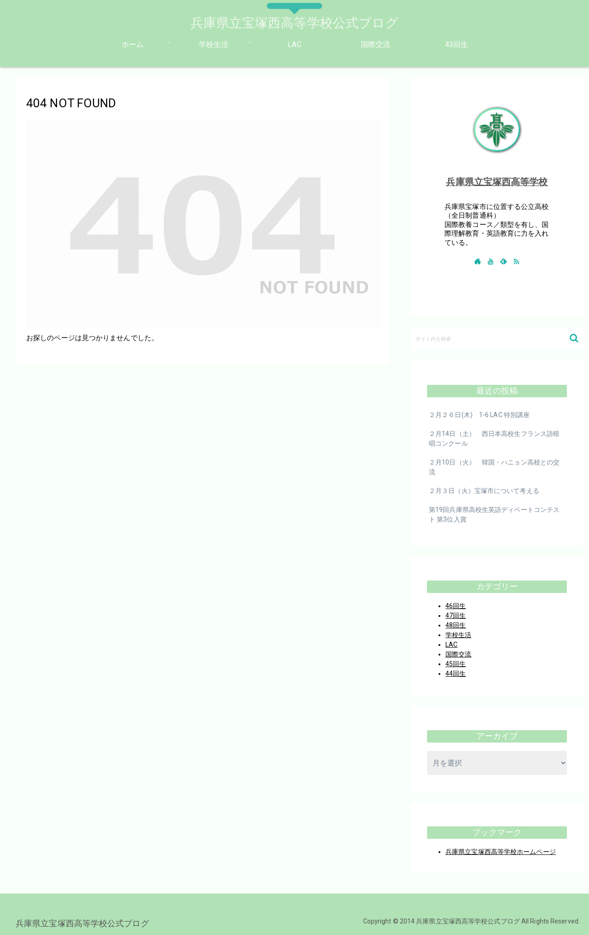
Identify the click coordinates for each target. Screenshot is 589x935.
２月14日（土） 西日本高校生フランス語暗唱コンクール (494, 438)
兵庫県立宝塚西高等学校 (497, 182)
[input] (496, 338)
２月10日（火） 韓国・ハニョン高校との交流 (494, 467)
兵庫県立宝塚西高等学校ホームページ (500, 851)
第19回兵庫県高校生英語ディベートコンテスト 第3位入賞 (494, 514)
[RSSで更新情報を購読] (516, 261)
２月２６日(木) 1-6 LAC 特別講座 (479, 414)
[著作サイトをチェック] (478, 261)
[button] (574, 338)
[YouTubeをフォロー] (491, 261)
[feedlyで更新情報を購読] (503, 261)
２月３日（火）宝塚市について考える (484, 490)
